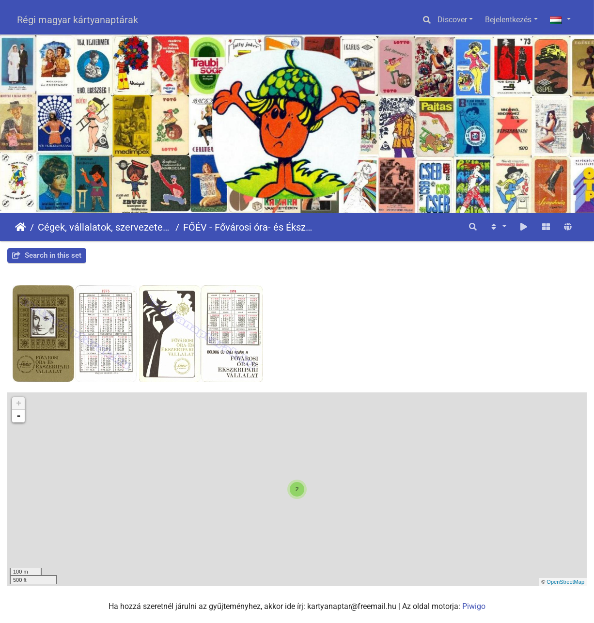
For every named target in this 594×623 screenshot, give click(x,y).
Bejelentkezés (508, 19)
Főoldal (20, 227)
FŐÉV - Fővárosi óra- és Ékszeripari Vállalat (250, 227)
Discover (452, 19)
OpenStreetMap (565, 582)
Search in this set (46, 255)
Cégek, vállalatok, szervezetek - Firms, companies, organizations (105, 227)
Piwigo (473, 606)
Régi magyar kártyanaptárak (77, 20)
